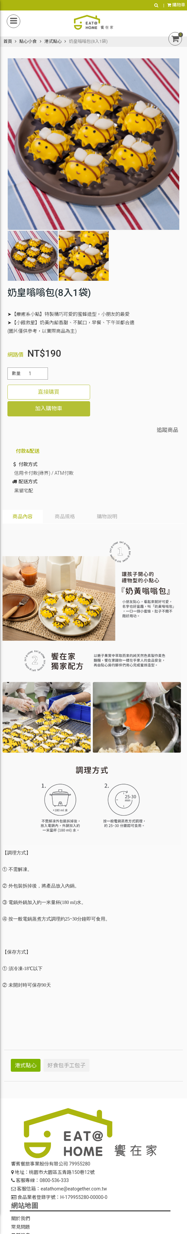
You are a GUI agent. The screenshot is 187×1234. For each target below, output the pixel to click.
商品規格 (65, 517)
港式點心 (53, 41)
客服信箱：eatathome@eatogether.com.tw (59, 1188)
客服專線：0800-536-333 (40, 1180)
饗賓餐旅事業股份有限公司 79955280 (50, 1164)
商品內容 (22, 517)
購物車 (176, 4)
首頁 (7, 41)
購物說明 (107, 517)
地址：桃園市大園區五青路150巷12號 (53, 1172)
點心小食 (28, 41)
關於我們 (20, 1218)
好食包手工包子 (66, 1065)
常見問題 (20, 1227)
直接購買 (48, 392)
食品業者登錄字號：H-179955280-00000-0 (59, 1197)
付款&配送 (27, 451)
